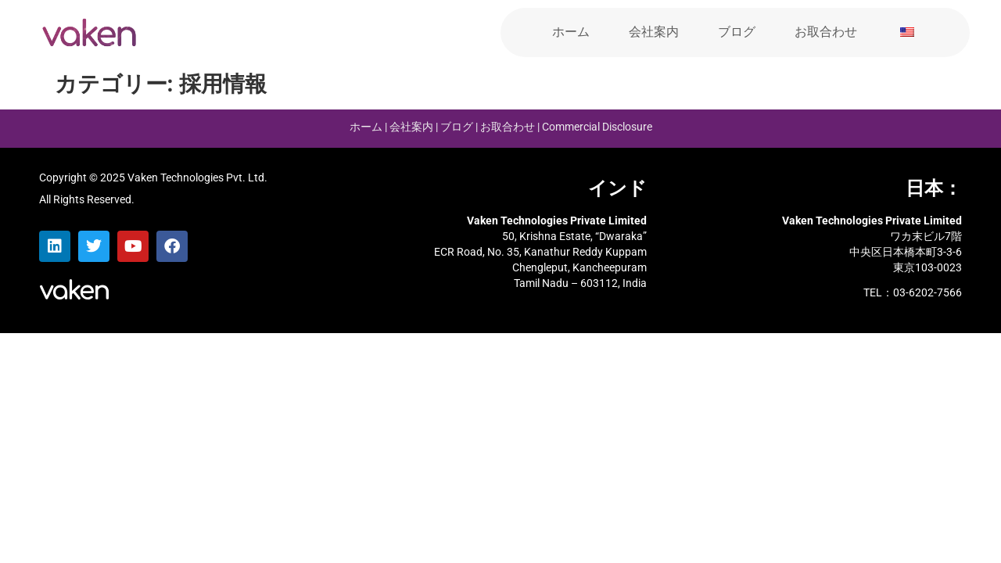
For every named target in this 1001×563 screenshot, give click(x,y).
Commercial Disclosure (597, 126)
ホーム (571, 31)
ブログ (736, 31)
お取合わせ (826, 31)
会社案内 (654, 31)
